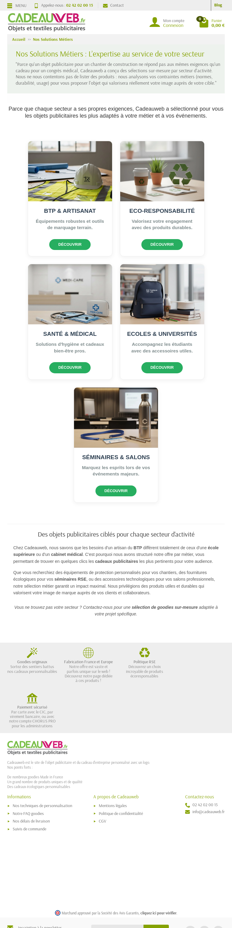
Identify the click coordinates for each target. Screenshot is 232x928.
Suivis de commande (29, 784)
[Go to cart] (212, 22)
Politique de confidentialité (121, 768)
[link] (190, 886)
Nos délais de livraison (31, 776)
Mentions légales (113, 760)
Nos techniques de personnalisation (42, 760)
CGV (102, 776)
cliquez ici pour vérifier (158, 867)
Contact (113, 5)
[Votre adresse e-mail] (117, 885)
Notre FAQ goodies (28, 768)
